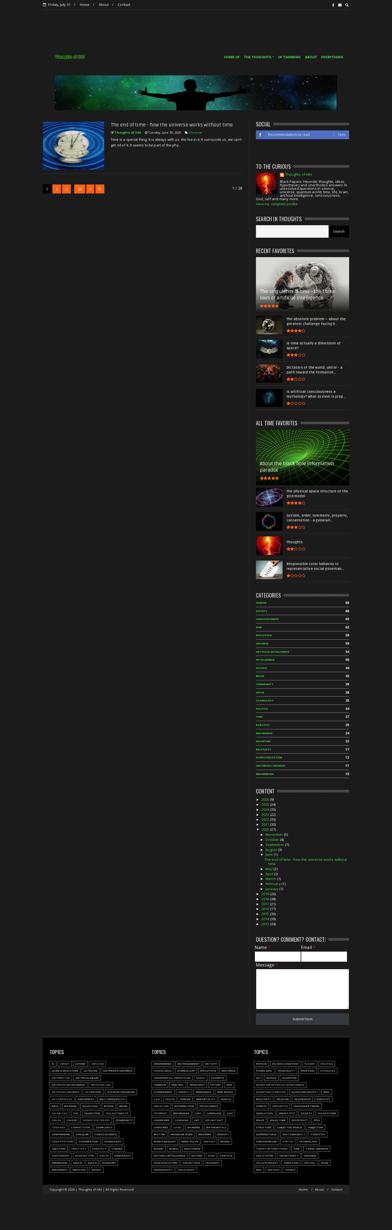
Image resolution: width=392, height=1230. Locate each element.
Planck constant (285, 1064)
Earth (92, 1163)
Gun (157, 1099)
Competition (80, 1127)
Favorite (217, 1078)
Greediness (203, 1092)
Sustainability (294, 1134)
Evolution (264, 635)
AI (53, 1064)
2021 (266, 824)
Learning (182, 1120)
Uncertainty (288, 1155)
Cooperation (88, 1141)
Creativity (79, 1148)
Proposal (308, 1070)
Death (104, 1155)
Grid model (225, 1092)
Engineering (265, 774)
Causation (92, 1113)
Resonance (303, 1099)
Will (259, 1169)
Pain (211, 1155)
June (270, 854)
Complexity (104, 1127)
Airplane (97, 1064)
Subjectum (315, 1127)
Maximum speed (182, 1134)
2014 (266, 918)
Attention (93, 1092)
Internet (160, 1113)
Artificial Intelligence (272, 651)
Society (261, 611)
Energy (96, 1169)
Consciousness (267, 619)
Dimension (59, 1163)
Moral (174, 1148)
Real (327, 1092)
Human (261, 602)
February (273, 883)
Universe (195, 132)
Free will (178, 1085)
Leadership (161, 1120)
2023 (266, 814)
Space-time (278, 1120)
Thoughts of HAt (298, 175)
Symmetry (318, 1134)
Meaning (204, 1134)
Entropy (211, 1064)
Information (184, 1106)
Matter (159, 1134)
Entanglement (188, 1064)
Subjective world (289, 1127)
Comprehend (61, 1134)
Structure (264, 1127)
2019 (266, 893)
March (271, 878)
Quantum (263, 741)
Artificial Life (101, 1085)
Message (267, 965)
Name (262, 947)
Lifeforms (161, 1127)
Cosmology (264, 700)
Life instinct (214, 1120)
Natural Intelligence (170, 1155)
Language (214, 1113)
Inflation (161, 1106)
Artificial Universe (65, 1092)
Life (196, 1120)
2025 (266, 804)
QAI (258, 1078)
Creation (59, 1148)
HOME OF (232, 57)
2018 (266, 898)
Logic (178, 1127)
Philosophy (186, 1169)
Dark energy (61, 1155)
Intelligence (265, 659)
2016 (266, 908)
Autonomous (62, 1099)
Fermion (160, 1085)
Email (308, 947)
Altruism (91, 1070)
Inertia (226, 1099)
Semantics (280, 1106)
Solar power (326, 1113)
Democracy (122, 1155)
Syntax (288, 1141)
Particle (226, 1155)
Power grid (264, 1070)
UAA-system (264, 1155)
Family (201, 1078)
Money (159, 1148)
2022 (266, 819)
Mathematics (216, 1127)
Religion (283, 1099)
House (169, 1099)
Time (259, 716)
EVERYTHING (332, 57)
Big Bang (70, 1106)
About (104, 4)
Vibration (291, 1163)
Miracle (209, 1141)
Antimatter (61, 1078)
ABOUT (311, 57)
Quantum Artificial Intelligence (280, 1085)
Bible (55, 1106)
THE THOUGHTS (257, 57)
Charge (72, 1120)
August (272, 849)
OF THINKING (289, 57)
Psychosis (327, 1070)
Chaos (56, 1120)
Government (163, 1092)
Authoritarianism (121, 1092)
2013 (266, 924)
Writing (273, 1169)
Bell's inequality (112, 1099)
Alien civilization (269, 757)
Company (58, 1127)
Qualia (271, 1078)
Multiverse (192, 1148)
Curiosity (99, 1148)
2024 (266, 809)
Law (230, 1113)
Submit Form (303, 1019)
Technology (308, 1141)
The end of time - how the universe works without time (172, 125)
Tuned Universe (316, 1148)
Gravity (184, 1092)
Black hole (90, 1106)
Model (225, 1141)
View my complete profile (277, 203)
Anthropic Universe (270, 765)
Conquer (82, 1134)
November (275, 834)
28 (79, 188)
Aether (80, 1064)
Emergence (59, 1169)
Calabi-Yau (60, 1113)
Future (215, 1085)
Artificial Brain (87, 1078)
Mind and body (165, 1141)
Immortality (205, 1099)
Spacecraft (299, 1120)
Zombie (290, 1169)
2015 (266, 913)
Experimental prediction (172, 1078)
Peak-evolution (165, 1163)
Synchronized (266, 1141)
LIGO (198, 1113)
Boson (109, 1106)
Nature (196, 1155)
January (272, 888)
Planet (310, 1064)
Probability (286, 1070)
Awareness (86, 1099)
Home (85, 4)
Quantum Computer (271, 1092)
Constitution (62, 1141)
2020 (266, 829)
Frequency (197, 1085)
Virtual (309, 1163)
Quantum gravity (304, 1092)
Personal (213, 1163)
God (259, 627)
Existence (229, 1070)
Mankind (193, 1127)
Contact (124, 4)
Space (260, 692)
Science (261, 1106)
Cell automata (117, 1113)
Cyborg (117, 1148)
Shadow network (306, 1106)
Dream (77, 1163)
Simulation (264, 1113)
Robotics (263, 725)
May (269, 868)
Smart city (287, 1113)
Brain (260, 676)
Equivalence (163, 1070)
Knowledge (264, 733)
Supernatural (266, 1134)
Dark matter (84, 1155)
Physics (261, 668)
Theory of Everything (272, 1148)
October (273, 839)
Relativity (263, 749)
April (270, 873)
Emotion (79, 1169)
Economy (109, 1163)
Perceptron (191, 1163)
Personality (163, 1169)
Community (264, 684)
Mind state (189, 1141)
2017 (266, 904)
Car (76, 1113)
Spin (317, 1120)
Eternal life (186, 1070)
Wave (324, 1163)
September (275, 844)
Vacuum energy (267, 1163)
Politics (262, 708)
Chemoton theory (96, 1120)
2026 (266, 799)
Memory (223, 1134)
